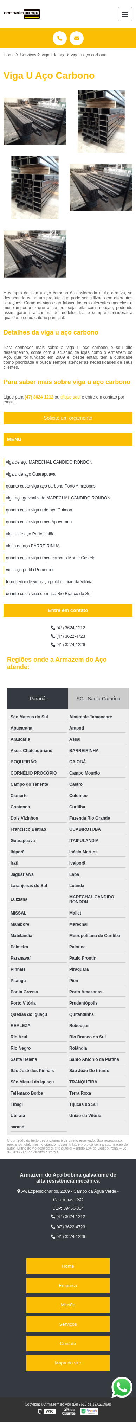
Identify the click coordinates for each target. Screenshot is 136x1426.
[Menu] (125, 14)
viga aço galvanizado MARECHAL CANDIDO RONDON (58, 498)
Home (68, 1266)
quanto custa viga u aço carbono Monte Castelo (50, 557)
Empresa (68, 1285)
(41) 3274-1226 (68, 644)
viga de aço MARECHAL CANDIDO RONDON (49, 462)
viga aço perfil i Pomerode (30, 569)
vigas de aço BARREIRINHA (33, 545)
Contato (68, 1343)
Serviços (68, 1324)
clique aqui (70, 397)
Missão (68, 1304)
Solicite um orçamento (68, 418)
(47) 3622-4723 (68, 636)
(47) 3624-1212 (39, 397)
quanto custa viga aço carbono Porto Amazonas (51, 486)
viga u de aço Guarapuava (31, 474)
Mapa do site (68, 1362)
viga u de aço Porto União (30, 533)
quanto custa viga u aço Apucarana (39, 522)
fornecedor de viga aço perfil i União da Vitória (49, 581)
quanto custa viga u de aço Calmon (39, 510)
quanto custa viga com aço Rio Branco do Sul (48, 593)
